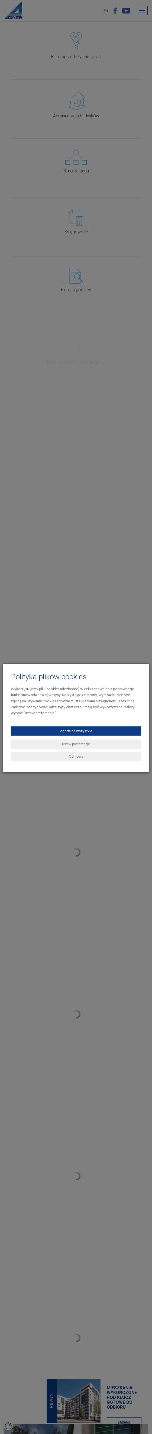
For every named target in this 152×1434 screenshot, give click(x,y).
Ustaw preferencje (76, 744)
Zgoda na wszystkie (76, 731)
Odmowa (76, 756)
